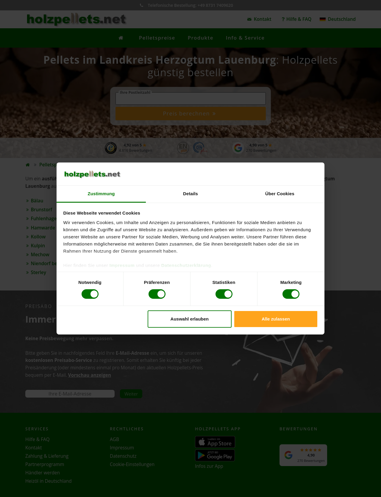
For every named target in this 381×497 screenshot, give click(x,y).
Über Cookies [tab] (279, 193)
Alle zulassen (276, 318)
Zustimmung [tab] (101, 193)
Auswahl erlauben (190, 318)
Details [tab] (190, 193)
